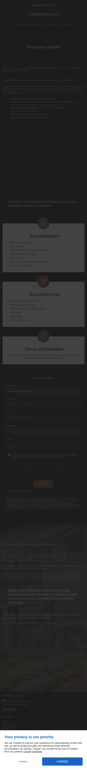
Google (27, 751)
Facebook (37, 751)
